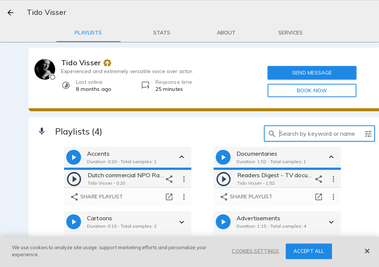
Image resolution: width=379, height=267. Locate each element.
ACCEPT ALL (309, 251)
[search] (272, 133)
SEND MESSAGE (312, 72)
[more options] (184, 178)
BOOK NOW (312, 90)
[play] (74, 178)
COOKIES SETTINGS (255, 251)
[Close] (367, 251)
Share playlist (96, 196)
